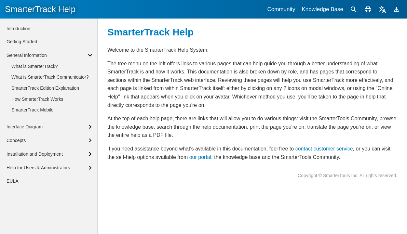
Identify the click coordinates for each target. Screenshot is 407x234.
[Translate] (382, 9)
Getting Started (22, 41)
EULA (13, 181)
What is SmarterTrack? (34, 66)
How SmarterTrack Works (37, 99)
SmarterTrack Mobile (32, 109)
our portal (200, 157)
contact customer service (324, 148)
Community (281, 9)
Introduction (18, 28)
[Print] (368, 9)
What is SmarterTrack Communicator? (50, 77)
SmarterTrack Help (40, 9)
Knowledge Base (322, 9)
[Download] (396, 9)
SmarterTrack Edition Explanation (45, 88)
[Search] (353, 9)
